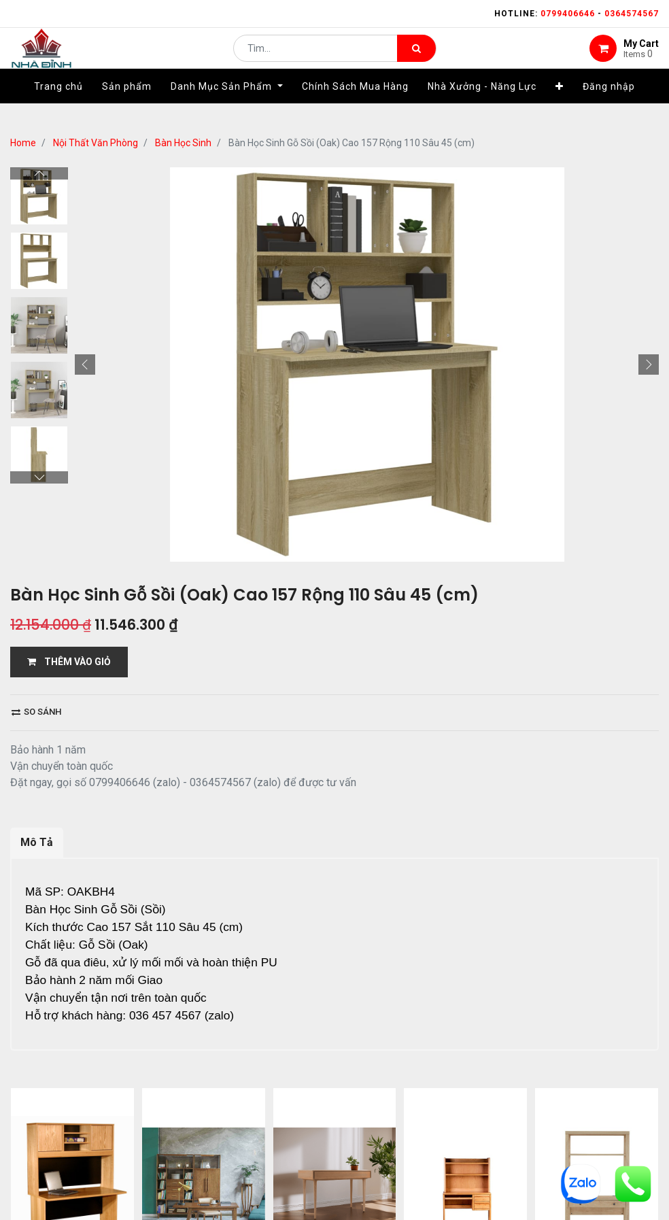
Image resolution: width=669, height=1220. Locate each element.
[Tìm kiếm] (416, 58)
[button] (559, 107)
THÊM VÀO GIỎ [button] (69, 661)
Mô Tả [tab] (36, 842)
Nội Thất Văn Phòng (95, 142)
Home (23, 142)
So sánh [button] (36, 712)
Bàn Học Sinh (183, 142)
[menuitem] (58, 107)
